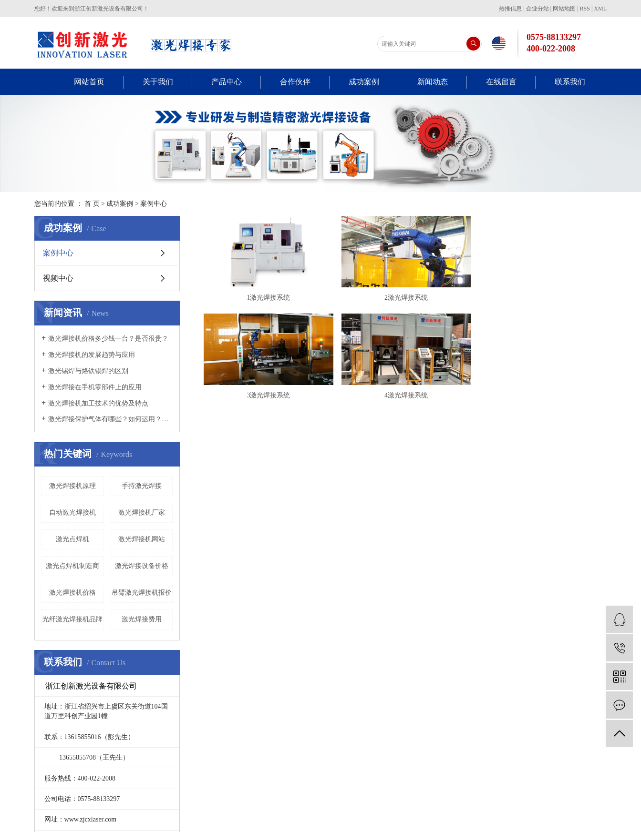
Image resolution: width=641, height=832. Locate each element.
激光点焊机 (72, 539)
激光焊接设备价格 (141, 565)
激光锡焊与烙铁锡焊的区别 (88, 371)
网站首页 (89, 82)
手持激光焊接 (142, 485)
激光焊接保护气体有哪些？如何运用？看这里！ (110, 419)
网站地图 (564, 8)
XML (600, 8)
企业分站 (537, 8)
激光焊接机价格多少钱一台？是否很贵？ (108, 338)
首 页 (92, 203)
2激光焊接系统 (411, 299)
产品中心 (226, 82)
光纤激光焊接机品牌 (72, 619)
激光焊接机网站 (141, 539)
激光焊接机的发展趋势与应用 (91, 354)
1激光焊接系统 (270, 299)
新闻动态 (432, 82)
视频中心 (58, 278)
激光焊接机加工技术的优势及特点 (98, 403)
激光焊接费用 (142, 619)
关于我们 (158, 82)
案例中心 (153, 203)
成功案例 (364, 82)
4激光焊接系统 (411, 399)
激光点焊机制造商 (72, 565)
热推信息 (510, 8)
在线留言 (501, 82)
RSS (585, 8)
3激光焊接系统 (270, 399)
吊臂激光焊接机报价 (142, 592)
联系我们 (570, 82)
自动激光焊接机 (72, 512)
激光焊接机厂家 (141, 512)
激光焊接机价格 (72, 592)
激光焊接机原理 (72, 485)
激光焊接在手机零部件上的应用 (95, 387)
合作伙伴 (295, 82)
